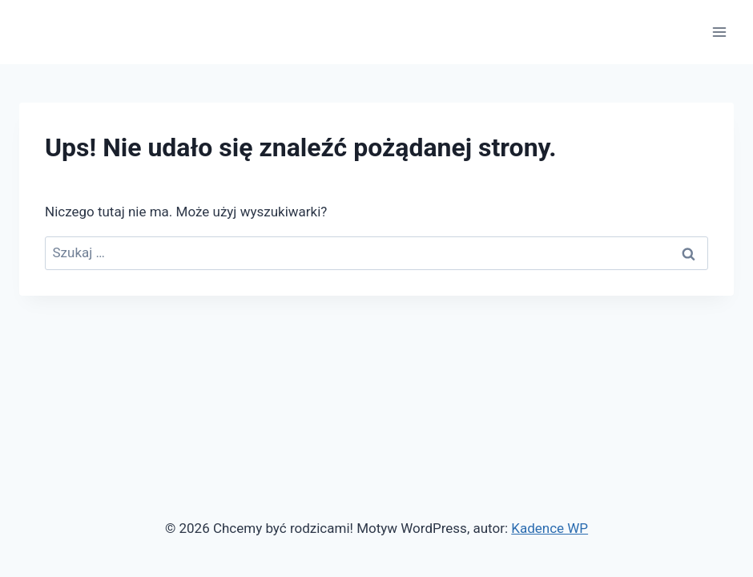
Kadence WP (549, 528)
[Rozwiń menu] (719, 31)
